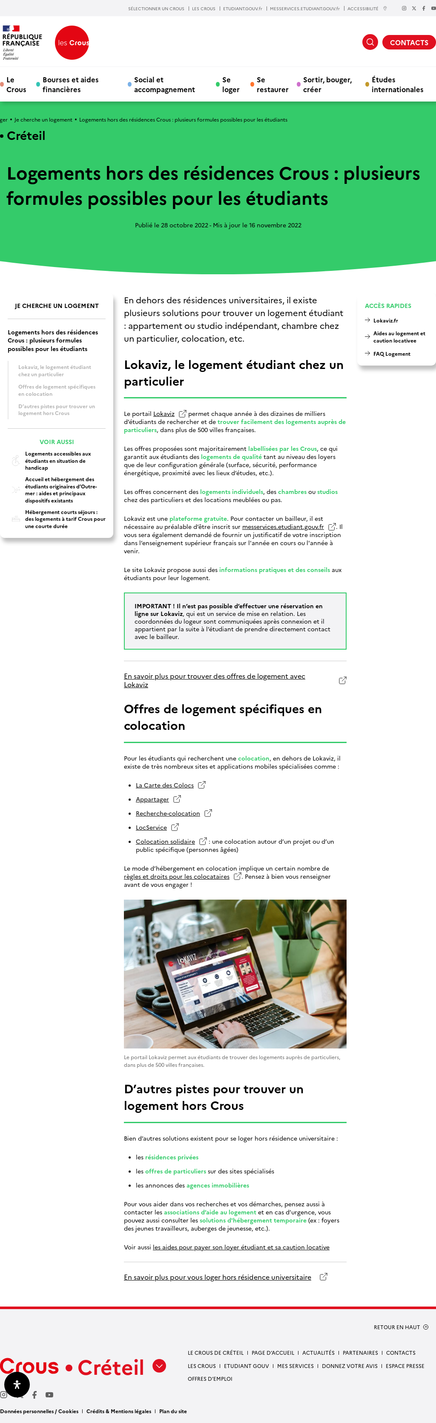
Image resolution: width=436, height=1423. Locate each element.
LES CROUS (203, 8)
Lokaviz (164, 413)
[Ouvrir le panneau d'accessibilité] (17, 1384)
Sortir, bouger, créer (327, 84)
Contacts (401, 1352)
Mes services (295, 1365)
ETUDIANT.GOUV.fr (242, 8)
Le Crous (16, 84)
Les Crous (202, 1365)
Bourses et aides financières (71, 84)
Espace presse (405, 1365)
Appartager (152, 799)
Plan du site (173, 1410)
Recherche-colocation (168, 813)
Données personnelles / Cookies (39, 1410)
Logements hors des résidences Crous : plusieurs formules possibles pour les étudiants (53, 340)
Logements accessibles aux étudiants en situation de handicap (49, 460)
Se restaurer (273, 84)
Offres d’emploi (210, 1378)
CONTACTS (409, 42)
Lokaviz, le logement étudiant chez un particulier (54, 370)
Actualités (318, 1352)
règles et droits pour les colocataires (176, 876)
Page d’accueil (273, 1352)
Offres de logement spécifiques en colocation (56, 390)
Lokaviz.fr (385, 320)
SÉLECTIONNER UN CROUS (156, 8)
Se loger (231, 84)
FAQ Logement (391, 353)
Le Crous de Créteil (216, 1352)
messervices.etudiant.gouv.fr (283, 527)
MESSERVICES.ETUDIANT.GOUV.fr (305, 8)
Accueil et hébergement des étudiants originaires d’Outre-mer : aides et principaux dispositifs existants (52, 490)
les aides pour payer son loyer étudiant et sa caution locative (241, 1247)
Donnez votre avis (350, 1365)
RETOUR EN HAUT (397, 1327)
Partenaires (360, 1352)
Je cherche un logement (43, 119)
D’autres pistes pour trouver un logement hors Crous (56, 409)
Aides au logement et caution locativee (399, 336)
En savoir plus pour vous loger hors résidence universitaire (217, 1277)
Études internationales (398, 84)
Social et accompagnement (164, 84)
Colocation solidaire (165, 841)
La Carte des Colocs (165, 785)
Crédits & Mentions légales (118, 1410)
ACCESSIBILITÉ (367, 8)
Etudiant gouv (246, 1365)
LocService (151, 827)
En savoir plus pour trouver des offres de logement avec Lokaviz (214, 680)
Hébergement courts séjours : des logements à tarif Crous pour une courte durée (57, 518)
